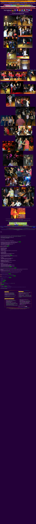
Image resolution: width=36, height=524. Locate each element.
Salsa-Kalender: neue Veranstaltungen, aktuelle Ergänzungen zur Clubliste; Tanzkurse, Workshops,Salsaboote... (12, 304)
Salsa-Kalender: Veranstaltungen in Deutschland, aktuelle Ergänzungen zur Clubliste (25, 296)
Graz (9, 220)
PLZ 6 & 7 (7, 305)
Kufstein (15, 220)
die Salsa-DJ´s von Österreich (11, 294)
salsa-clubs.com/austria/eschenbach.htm (24, 221)
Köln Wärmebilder (2, 227)
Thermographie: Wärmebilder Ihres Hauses (25, 226)
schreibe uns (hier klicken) (22, 302)
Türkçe (31, 10)
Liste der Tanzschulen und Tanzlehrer (3, 288)
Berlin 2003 (5, 229)
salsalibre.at (30, 0)
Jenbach (19, 220)
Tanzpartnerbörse (2, 235)
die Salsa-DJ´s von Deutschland (25, 294)
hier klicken (29, 303)
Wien (29, 220)
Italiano (25, 10)
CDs (11, 302)
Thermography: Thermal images (9, 226)
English (15, 10)
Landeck (22, 220)
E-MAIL (25, 304)
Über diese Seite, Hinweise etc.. (11, 300)
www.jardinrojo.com (8, 270)
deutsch (13, 10)
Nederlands (22, 10)
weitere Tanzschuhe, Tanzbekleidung (17, 236)
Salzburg (25, 220)
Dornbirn (7, 220)
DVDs (13, 302)
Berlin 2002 (2, 229)
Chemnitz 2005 (18, 229)
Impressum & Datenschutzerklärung (13, 221)
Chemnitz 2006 (21, 229)
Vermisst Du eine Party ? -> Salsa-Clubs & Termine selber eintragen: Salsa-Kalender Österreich (15, 235)
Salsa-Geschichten (28, 300)
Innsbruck (11, 220)
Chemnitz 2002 (9, 229)
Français (17, 10)
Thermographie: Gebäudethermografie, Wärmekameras (17, 226)
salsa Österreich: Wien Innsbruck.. (32, 226)
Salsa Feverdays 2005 (28, 229)
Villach (27, 220)
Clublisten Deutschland (26, 292)
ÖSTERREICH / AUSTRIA (14, 305)
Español (20, 10)
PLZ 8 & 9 (10, 305)
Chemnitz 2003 (12, 229)
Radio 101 (5, 226)
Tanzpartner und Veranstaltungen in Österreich (10, 296)
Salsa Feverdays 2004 (24, 229)
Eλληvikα (29, 10)
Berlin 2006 (7, 229)
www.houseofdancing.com (9, 236)
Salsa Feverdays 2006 (33, 229)
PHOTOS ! (28, 293)
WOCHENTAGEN (12, 293)
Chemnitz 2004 (15, 229)
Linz (16, 220)
